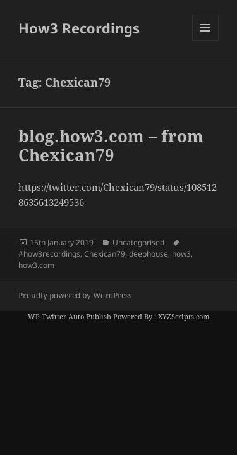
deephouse (148, 253)
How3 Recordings (79, 27)
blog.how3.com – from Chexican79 (111, 145)
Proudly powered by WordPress (74, 295)
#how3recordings (49, 253)
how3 (181, 253)
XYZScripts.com (183, 316)
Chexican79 (104, 253)
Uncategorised (138, 242)
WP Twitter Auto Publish (69, 316)
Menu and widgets (206, 40)
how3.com (36, 265)
